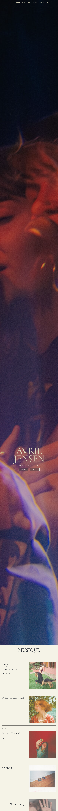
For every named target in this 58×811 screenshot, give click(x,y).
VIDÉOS (23, 2)
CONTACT (42, 2)
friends (7, 768)
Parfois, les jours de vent (13, 697)
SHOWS (29, 2)
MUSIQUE (18, 2)
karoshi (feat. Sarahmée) (13, 802)
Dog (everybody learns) (9, 669)
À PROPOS (35, 2)
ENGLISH (48, 2)
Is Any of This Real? (11, 733)
